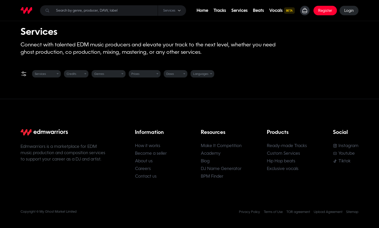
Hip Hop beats (281, 160)
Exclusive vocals (282, 168)
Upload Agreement (328, 212)
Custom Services (283, 153)
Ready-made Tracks (287, 145)
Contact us (146, 176)
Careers (143, 168)
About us (144, 160)
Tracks (219, 10)
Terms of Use (273, 212)
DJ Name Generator (221, 168)
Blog (205, 160)
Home (202, 10)
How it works (147, 145)
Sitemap (352, 212)
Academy (211, 153)
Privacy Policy (249, 212)
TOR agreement (298, 212)
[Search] (113, 11)
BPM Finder (212, 176)
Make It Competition (221, 145)
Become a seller (151, 153)
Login (349, 10)
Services (239, 10)
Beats (258, 10)
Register (325, 10)
